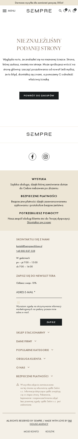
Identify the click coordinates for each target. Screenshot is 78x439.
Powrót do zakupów (39, 95)
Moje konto (31, 431)
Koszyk (50, 431)
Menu (8, 10)
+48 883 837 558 (25, 251)
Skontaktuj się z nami (39, 222)
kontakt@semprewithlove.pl (29, 246)
